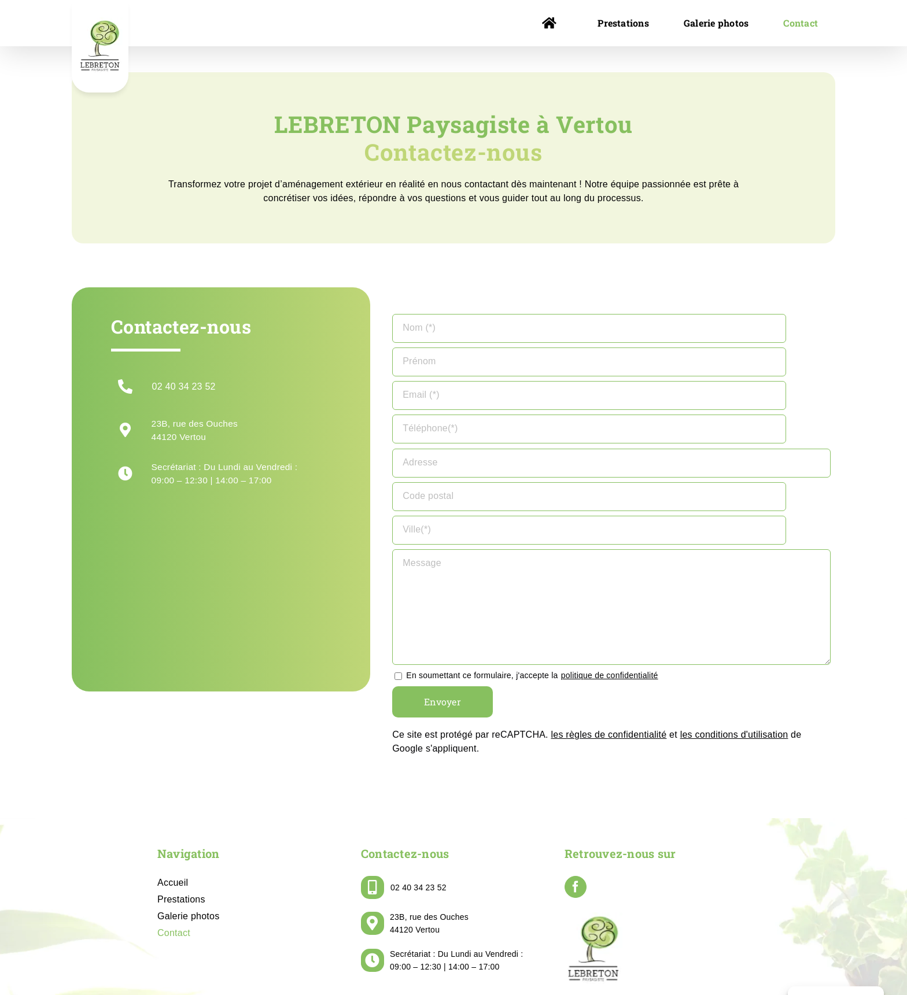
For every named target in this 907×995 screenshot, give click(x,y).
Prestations (181, 816)
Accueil (172, 799)
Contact (173, 850)
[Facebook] (576, 804)
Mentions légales (480, 959)
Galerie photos (188, 833)
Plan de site (644, 959)
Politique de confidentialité (568, 959)
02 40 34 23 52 (184, 386)
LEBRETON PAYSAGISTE (393, 959)
